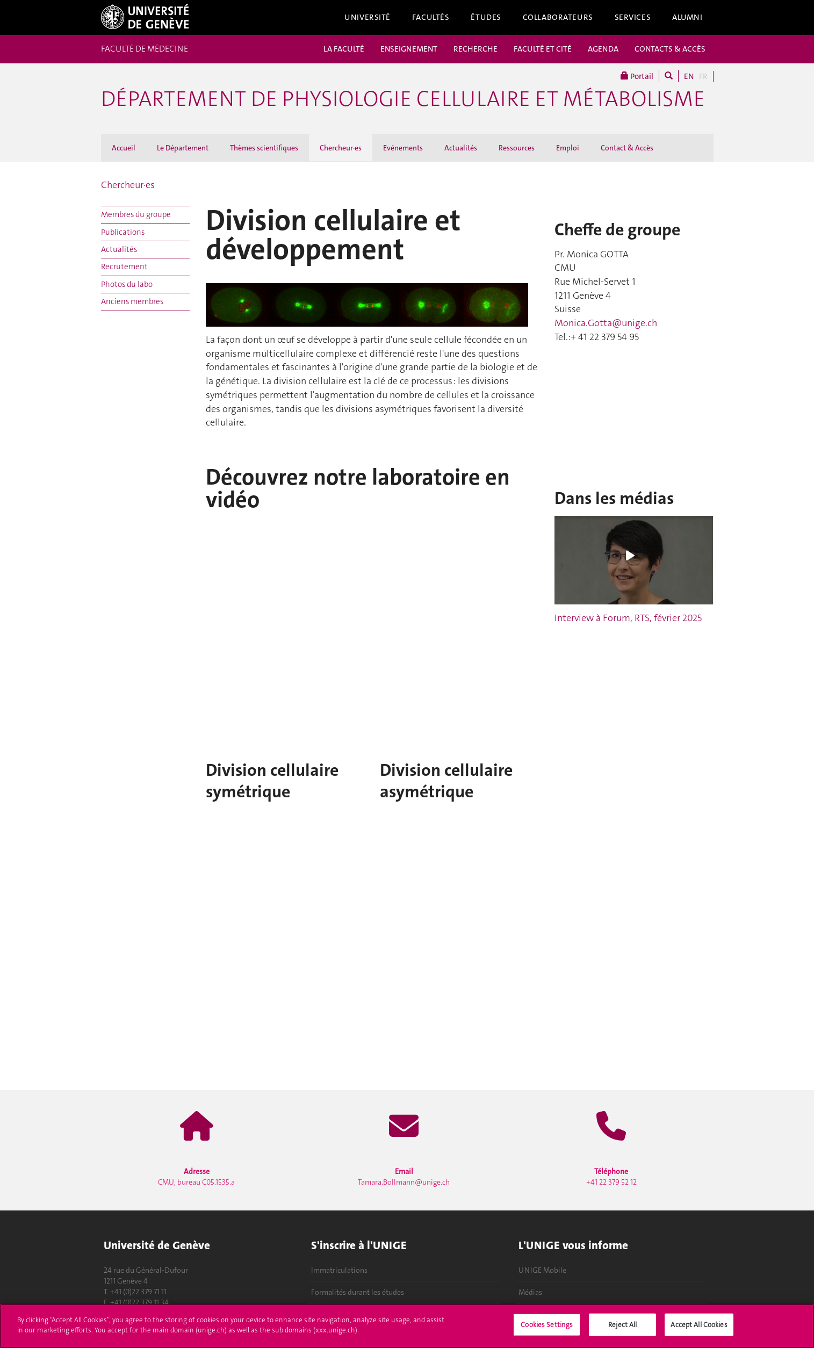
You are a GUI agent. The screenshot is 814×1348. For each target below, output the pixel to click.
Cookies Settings (547, 1324)
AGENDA (603, 49)
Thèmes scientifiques (264, 148)
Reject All (622, 1324)
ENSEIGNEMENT (408, 49)
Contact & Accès (627, 148)
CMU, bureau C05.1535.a (196, 1176)
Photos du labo (127, 284)
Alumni (687, 17)
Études (486, 17)
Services (633, 17)
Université (367, 17)
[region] (407, 1326)
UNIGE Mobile (542, 1270)
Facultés (431, 17)
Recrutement (124, 266)
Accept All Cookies (699, 1324)
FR (703, 76)
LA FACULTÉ (343, 49)
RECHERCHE (475, 49)
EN (689, 76)
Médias (530, 1292)
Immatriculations (339, 1270)
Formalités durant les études (357, 1292)
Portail (637, 76)
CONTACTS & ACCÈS (670, 49)
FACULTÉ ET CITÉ (543, 49)
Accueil (123, 148)
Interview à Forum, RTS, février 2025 (628, 617)
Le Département (182, 148)
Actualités (460, 148)
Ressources (517, 148)
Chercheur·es (341, 148)
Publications (123, 232)
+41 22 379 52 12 (611, 1176)
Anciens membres (132, 301)
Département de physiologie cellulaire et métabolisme (403, 99)
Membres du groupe (136, 214)
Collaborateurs (558, 17)
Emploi (567, 148)
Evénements (403, 148)
